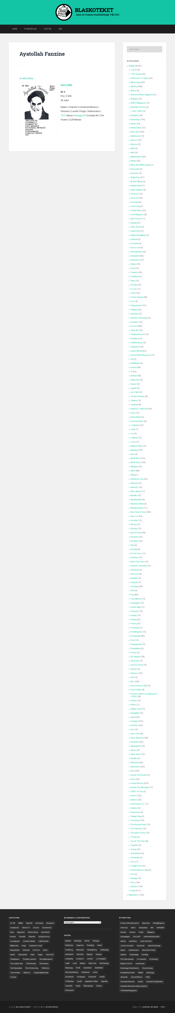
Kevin (133, 413)
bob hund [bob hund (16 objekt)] (39, 923)
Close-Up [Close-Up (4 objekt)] (124, 928)
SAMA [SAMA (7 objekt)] (140, 973)
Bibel (133, 148)
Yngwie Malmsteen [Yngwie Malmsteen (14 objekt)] (41, 973)
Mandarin (134, 450)
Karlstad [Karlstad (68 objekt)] (80, 954)
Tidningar (30, 29)
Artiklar (132, 66)
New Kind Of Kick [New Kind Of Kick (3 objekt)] (148, 950)
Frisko (133, 293)
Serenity (134, 725)
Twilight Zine (136, 866)
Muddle (134, 495)
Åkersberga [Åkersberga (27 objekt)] (88, 986)
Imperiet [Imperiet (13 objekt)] (32, 936)
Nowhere (134, 537)
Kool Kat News (137, 421)
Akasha (134, 86)
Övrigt (133, 890)
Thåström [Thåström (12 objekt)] (45, 968)
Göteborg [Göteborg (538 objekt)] (69, 950)
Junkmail (134, 404)
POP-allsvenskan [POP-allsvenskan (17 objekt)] (127, 959)
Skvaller (134, 758)
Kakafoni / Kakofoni (139, 409)
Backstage (135, 119)
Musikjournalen (137, 508)
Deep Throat (136, 227)
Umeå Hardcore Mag (139, 870)
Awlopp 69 (79, 115)
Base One (135, 132)
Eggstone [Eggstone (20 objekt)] (21, 932)
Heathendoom (137, 342)
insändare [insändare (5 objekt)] (133, 941)
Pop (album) (136, 599)
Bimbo (133, 161)
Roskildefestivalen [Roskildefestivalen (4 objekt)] (127, 973)
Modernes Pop (137, 479)
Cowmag (134, 202)
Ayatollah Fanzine (138, 107)
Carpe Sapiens (137, 190)
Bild (132, 152)
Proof (133, 640)
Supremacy (135, 812)
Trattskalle (135, 857)
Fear (132, 268)
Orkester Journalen (139, 566)
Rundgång (135, 713)
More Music (136, 491)
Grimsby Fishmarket (139, 318)
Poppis (134, 615)
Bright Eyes (135, 177)
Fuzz (133, 301)
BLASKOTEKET (23, 1007)
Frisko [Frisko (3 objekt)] (141, 932)
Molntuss (135, 483)
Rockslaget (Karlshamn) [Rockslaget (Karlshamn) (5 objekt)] (129, 968)
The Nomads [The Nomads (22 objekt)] (31, 963)
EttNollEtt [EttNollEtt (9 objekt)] (160, 928)
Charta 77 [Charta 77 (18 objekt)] (26, 928)
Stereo (133, 795)
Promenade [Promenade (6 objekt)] (141, 959)
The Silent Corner (138, 833)
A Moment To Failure (140, 78)
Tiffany (134, 837)
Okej (132, 545)
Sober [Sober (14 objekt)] (12, 954)
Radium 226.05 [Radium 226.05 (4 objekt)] (126, 963)
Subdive (134, 808)
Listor (47, 29)
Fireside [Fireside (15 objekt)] (22, 936)
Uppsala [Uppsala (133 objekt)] (104, 981)
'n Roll (133, 70)
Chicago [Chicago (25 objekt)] (96, 941)
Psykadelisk (136, 648)
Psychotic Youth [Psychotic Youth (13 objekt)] (35, 946)
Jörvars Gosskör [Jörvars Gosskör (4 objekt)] (127, 946)
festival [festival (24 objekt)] (132, 932)
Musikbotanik (136, 499)
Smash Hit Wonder (139, 775)
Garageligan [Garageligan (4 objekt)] (125, 936)
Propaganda (136, 644)
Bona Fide (135, 169)
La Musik (134, 425)
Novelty (134, 528)
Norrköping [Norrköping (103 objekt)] (104, 963)
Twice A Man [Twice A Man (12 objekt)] (15, 973)
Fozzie (133, 289)
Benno (133, 140)
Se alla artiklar (26, 78)
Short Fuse (135, 733)
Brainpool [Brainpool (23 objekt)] (50, 923)
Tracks (133, 849)
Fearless (134, 272)
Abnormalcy (136, 82)
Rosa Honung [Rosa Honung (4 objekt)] (147, 968)
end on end (135, 247)
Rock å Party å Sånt (139, 685)
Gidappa (134, 309)
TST (63, 115)
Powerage (135, 628)
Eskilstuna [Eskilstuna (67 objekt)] (69, 945)
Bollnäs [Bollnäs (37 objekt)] (68, 941)
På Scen (134, 574)
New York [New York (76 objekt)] (92, 963)
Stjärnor (134, 800)
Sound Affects (137, 783)
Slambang (135, 762)
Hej (132, 359)
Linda (133, 429)
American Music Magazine (142, 94)
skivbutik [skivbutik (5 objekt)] (123, 977)
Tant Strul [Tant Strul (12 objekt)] (49, 954)
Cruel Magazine (137, 214)
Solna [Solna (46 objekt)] (95, 972)
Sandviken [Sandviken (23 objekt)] (87, 968)
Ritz (132, 681)
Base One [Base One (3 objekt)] (146, 923)
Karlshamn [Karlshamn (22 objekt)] (69, 954)
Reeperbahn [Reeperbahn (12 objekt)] (14, 950)
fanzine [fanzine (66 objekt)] (123, 932)
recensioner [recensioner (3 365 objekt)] (140, 963)
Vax (132, 874)
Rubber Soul (136, 709)
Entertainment (137, 252)
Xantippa (134, 878)
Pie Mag (134, 586)
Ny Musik (134, 541)
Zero (133, 882)
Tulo (132, 862)
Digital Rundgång (138, 235)
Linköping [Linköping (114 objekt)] (69, 959)
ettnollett (134, 256)
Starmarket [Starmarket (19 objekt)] (22, 954)
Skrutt (133, 750)
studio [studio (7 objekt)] (140, 981)
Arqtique (134, 99)
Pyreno (134, 652)
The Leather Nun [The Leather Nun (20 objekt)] (16, 963)
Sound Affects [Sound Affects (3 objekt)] (136, 977)
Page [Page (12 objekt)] (24, 946)
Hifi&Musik (135, 363)
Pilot (132, 590)
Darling (133, 223)
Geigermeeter (136, 305)
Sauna (133, 717)
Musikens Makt (137, 504)
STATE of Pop (137, 791)
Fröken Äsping (137, 297)
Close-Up (134, 198)
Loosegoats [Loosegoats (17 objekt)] (15, 941)
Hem (14, 29)
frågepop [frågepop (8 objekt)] (150, 932)
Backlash (134, 115)
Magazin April (136, 446)
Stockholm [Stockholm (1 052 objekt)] (69, 977)
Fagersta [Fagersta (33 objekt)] (80, 945)
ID (131, 371)
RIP (132, 677)
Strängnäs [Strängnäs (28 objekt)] (81, 977)
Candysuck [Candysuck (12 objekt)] (14, 928)
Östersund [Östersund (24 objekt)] (69, 990)
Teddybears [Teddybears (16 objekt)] (14, 959)
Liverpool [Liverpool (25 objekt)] (80, 959)
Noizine (134, 524)
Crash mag (135, 206)
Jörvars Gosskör (138, 396)
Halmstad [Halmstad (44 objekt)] (80, 950)
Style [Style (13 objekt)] (32, 954)
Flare (133, 281)
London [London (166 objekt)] (90, 959)
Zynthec (134, 886)
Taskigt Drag (136, 816)
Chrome (134, 194)
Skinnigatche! (136, 746)
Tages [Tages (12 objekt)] (40, 954)
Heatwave (135, 347)
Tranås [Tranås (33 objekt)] (102, 977)
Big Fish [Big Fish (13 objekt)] (29, 923)
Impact (134, 384)
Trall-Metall (135, 853)
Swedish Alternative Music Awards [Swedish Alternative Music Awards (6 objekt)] (133, 986)
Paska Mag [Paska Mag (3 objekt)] (134, 954)
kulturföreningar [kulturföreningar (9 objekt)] (154, 946)
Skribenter (133, 895)
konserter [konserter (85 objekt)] (141, 946)
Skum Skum (136, 754)
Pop (132, 594)
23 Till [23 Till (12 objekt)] (12, 923)
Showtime (135, 742)
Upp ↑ (163, 1007)
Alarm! (133, 90)
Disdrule (134, 239)
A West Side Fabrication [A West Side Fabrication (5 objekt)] (129, 923)
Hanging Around (137, 334)
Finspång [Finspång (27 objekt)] (90, 945)
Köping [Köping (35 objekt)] (98, 954)
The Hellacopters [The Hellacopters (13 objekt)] (45, 959)
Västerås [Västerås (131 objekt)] (68, 986)
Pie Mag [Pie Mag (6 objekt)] (145, 954)
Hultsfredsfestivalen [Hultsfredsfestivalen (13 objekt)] (151, 936)
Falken (133, 264)
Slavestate (135, 767)
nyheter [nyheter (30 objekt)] (123, 954)
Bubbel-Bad (136, 185)
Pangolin (134, 582)
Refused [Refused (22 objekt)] (26, 950)
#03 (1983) (66, 85)
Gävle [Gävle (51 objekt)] (99, 945)
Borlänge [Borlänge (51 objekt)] (77, 941)
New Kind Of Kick (138, 512)
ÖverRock (135, 570)
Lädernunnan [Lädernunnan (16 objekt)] (43, 941)
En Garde (134, 243)
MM (132, 475)
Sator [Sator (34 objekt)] (45, 950)
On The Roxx (136, 553)
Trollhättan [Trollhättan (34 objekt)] (69, 981)
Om (60, 29)
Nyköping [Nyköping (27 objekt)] (69, 968)
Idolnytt (134, 376)
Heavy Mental (136, 351)
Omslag (134, 549)
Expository (135, 260)
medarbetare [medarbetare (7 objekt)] (134, 950)
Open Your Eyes (137, 561)
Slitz (132, 771)
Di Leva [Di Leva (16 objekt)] (36, 928)
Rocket (134, 700)
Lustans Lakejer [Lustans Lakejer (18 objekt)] (29, 941)
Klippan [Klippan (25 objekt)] (89, 954)
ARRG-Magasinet (138, 103)
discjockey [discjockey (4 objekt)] (143, 928)
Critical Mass (136, 210)
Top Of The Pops (138, 841)
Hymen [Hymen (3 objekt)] (123, 941)
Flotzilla (134, 285)
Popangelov (136, 603)
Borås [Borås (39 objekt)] (87, 941)
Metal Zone (135, 462)
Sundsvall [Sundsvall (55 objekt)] (92, 977)
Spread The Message (140, 787)
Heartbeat (135, 338)
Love (133, 442)
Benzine (134, 144)
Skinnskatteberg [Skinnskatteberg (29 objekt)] (71, 972)
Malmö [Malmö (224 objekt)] (82, 963)
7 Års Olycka (136, 74)
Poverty (134, 623)
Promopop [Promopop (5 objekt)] (153, 959)
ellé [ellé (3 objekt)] (152, 928)
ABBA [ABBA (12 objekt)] (20, 923)
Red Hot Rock (137, 665)
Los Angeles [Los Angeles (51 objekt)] (101, 959)
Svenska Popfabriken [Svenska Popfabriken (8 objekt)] (154, 981)
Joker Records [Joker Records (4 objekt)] (146, 941)
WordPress (51, 1007)
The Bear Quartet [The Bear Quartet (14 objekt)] (29, 959)
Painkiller (134, 578)
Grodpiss (134, 322)
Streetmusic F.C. (137, 804)
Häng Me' (135, 330)
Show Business (137, 738)
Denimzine (135, 231)
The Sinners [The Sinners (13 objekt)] (43, 963)
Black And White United (140, 165)
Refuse (134, 669)
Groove (134, 326)
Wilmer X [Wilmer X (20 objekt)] (26, 973)
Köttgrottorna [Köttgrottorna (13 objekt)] (44, 936)
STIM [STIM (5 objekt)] (147, 977)
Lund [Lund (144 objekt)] (75, 963)
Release (134, 673)
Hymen (134, 367)
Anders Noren (150, 1007)
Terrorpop (135, 820)
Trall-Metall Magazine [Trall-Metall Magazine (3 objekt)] (128, 990)
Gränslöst (135, 314)
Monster (134, 487)
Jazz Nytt (135, 392)
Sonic (133, 779)
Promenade (136, 636)
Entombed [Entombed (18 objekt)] (45, 932)
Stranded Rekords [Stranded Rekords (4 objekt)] (127, 981)
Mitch (133, 471)
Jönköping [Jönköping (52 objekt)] (104, 950)
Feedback (135, 276)
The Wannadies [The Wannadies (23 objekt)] (16, 968)
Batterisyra (135, 136)
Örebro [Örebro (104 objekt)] (99, 986)
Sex (132, 729)
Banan (133, 124)
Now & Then (136, 533)
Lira (132, 433)
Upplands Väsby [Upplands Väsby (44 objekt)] (91, 981)
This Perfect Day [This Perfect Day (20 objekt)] (31, 968)
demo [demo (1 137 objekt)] (133, 928)
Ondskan (134, 557)
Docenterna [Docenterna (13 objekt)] (46, 928)
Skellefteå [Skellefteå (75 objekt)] (99, 968)
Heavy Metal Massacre (140, 355)
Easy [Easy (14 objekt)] (12, 932)
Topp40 (134, 845)
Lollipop (134, 437)
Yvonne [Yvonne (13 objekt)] (13, 977)
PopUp (133, 619)
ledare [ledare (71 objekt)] (122, 950)
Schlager (134, 721)
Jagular (134, 388)
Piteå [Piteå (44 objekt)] (78, 968)
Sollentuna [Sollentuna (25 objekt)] (85, 972)
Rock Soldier (136, 690)
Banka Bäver (136, 128)
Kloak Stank (136, 417)
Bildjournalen (136, 157)
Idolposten (135, 380)
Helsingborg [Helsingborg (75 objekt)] (92, 950)
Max (132, 454)
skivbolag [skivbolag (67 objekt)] (150, 973)
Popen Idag (135, 607)
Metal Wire (135, 458)
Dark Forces (136, 219)
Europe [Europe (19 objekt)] (13, 936)
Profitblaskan (136, 632)
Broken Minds (136, 181)
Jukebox (134, 400)
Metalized (135, 466)
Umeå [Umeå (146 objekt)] (79, 981)
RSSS (133, 705)
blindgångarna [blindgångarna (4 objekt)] (158, 923)
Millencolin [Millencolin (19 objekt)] (14, 946)
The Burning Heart (138, 824)
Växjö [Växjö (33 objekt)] (78, 986)
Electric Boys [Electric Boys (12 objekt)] (33, 932)
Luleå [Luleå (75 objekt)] (67, 963)
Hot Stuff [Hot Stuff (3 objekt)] (136, 936)
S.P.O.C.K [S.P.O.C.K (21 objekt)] (36, 950)
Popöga (134, 611)
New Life (134, 516)
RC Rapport (136, 656)
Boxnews (135, 173)
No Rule (134, 520)
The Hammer (136, 828)
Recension (135, 661)
